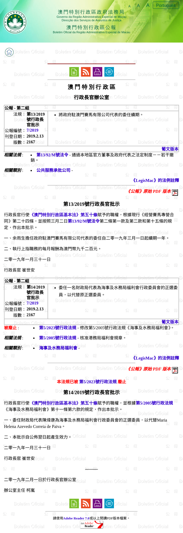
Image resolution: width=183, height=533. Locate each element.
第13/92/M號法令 (52, 155)
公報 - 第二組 (17, 108)
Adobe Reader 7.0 (76, 518)
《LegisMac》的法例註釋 (155, 180)
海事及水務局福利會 (58, 348)
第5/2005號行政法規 (57, 338)
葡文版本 (169, 149)
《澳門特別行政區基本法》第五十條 (63, 215)
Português (166, 5)
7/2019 (32, 130)
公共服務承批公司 (53, 170)
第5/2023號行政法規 (57, 328)
